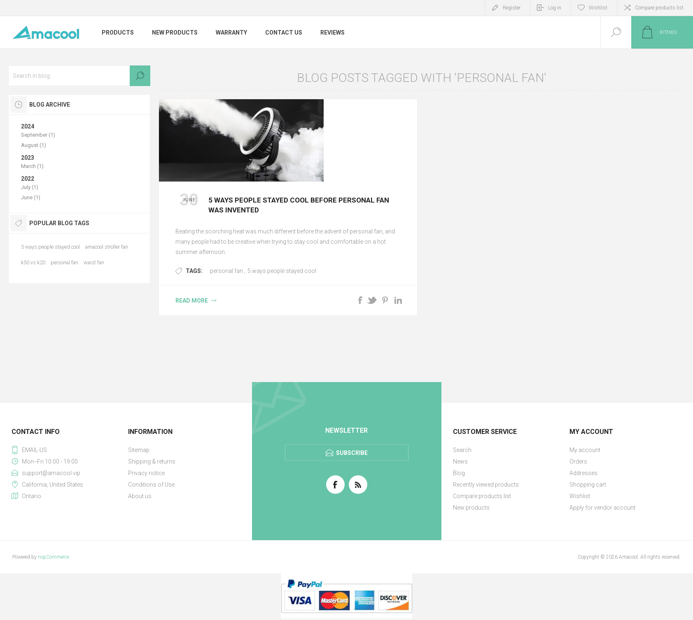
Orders (578, 461)
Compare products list (659, 8)
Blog (459, 473)
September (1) (38, 135)
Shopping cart (587, 484)
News (460, 461)
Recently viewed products (486, 484)
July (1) (29, 187)
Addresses (583, 473)
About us (140, 496)
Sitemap (138, 450)
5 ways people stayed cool (281, 271)
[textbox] (79, 75)
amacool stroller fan (106, 247)
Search (140, 75)
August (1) (33, 145)
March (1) (32, 166)
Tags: (194, 271)
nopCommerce (53, 557)
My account (584, 450)
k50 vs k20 (33, 262)
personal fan (226, 271)
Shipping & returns (151, 461)
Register (511, 8)
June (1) (30, 197)
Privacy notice (146, 473)
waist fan (94, 262)
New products (471, 507)
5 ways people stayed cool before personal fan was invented (298, 205)
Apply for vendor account (602, 507)
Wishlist (579, 496)
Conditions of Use (151, 484)
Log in (554, 8)
